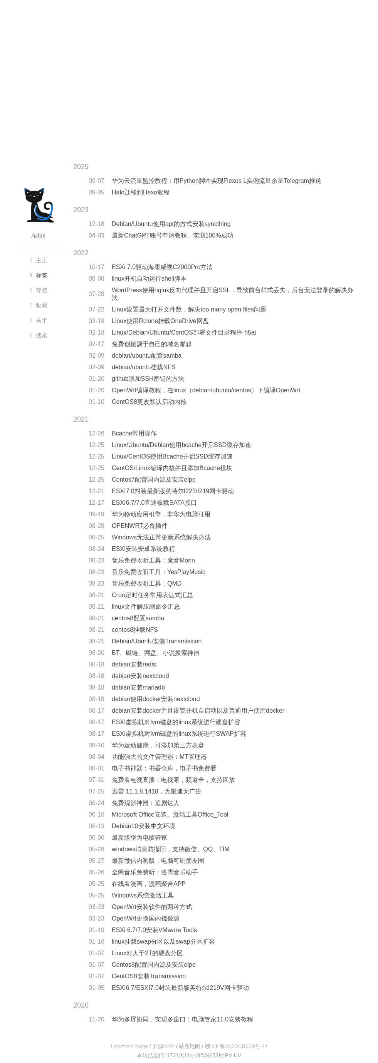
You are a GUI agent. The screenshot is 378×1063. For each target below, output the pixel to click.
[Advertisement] (189, 93)
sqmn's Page (131, 1046)
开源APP (164, 1046)
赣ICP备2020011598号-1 (234, 1046)
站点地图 (189, 1046)
